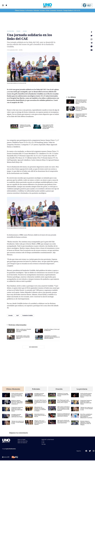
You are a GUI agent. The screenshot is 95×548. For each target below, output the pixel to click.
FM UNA (44, 444)
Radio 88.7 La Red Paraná (48, 439)
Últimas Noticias (20, 10)
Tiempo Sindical (68, 10)
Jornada (25, 31)
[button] (3, 5)
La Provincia (29, 10)
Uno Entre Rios (10, 31)
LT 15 (78, 10)
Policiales (36, 10)
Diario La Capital (21, 439)
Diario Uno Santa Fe (22, 442)
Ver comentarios (33, 347)
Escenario (60, 10)
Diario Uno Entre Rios (23, 441)
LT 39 (74, 10)
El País (47, 10)
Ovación (42, 10)
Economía (53, 10)
